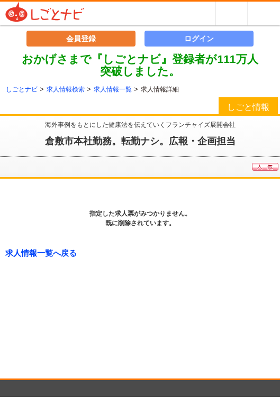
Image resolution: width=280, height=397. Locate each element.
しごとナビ (22, 89)
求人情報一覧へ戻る (41, 252)
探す (231, 13)
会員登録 (81, 38)
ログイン (199, 38)
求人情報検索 (66, 89)
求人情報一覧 (113, 89)
